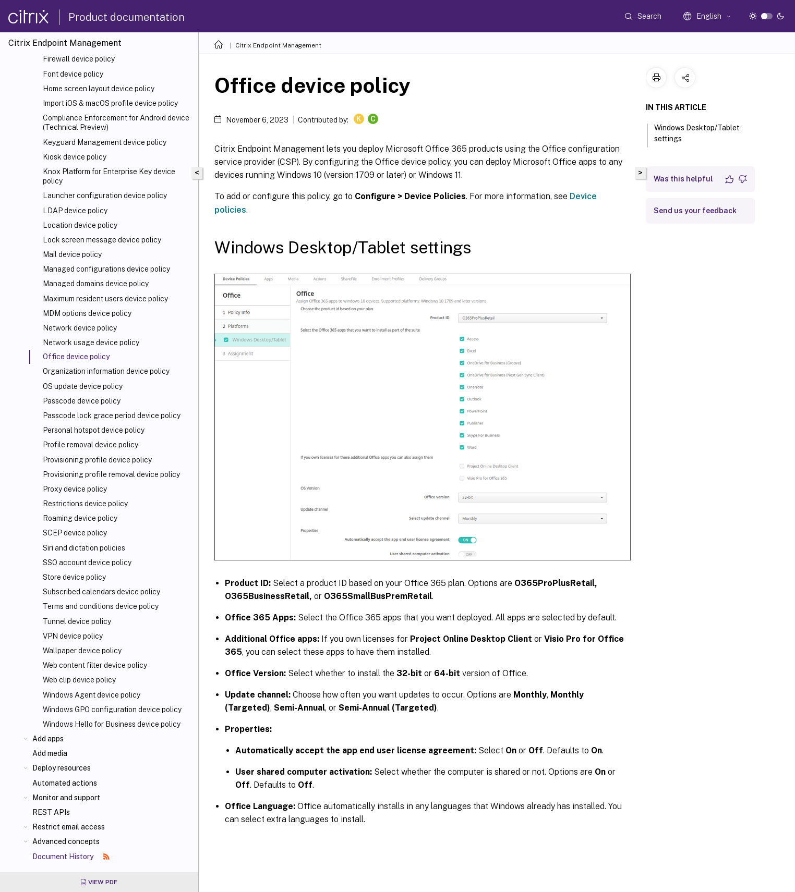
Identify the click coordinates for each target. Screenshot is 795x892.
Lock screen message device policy (102, 240)
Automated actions (64, 783)
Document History (71, 856)
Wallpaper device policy (82, 650)
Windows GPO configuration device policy (112, 709)
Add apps (48, 739)
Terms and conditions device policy (101, 606)
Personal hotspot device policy (93, 430)
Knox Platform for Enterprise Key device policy (109, 176)
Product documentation (126, 17)
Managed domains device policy (96, 283)
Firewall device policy (79, 59)
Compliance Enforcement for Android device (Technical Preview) (116, 122)
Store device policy (74, 577)
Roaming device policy (80, 518)
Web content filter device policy (95, 665)
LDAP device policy (75, 210)
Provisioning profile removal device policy (111, 474)
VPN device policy (73, 636)
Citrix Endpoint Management (278, 45)
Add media (49, 753)
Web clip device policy (79, 680)
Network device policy (80, 328)
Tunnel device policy (77, 621)
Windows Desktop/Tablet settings (697, 133)
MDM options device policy (87, 313)
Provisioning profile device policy (97, 460)
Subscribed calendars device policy (101, 592)
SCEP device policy (75, 533)
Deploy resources (61, 768)
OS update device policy (83, 386)
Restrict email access (68, 827)
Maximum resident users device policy (105, 299)
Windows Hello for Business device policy (111, 724)
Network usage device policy (91, 342)
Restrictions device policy (85, 503)
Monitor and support (66, 797)
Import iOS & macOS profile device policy (110, 103)
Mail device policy (72, 254)
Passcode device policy (82, 401)
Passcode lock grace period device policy (111, 415)
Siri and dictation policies (84, 548)
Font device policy (73, 74)
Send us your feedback (695, 210)
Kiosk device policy (74, 157)
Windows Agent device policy (91, 695)
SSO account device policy (87, 562)
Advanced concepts (66, 841)
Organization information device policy (106, 371)
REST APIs (51, 812)
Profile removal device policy (90, 445)
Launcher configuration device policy (105, 195)
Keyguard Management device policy (104, 142)
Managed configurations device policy (106, 269)
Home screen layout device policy (98, 88)
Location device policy (80, 225)
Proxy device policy (75, 489)
